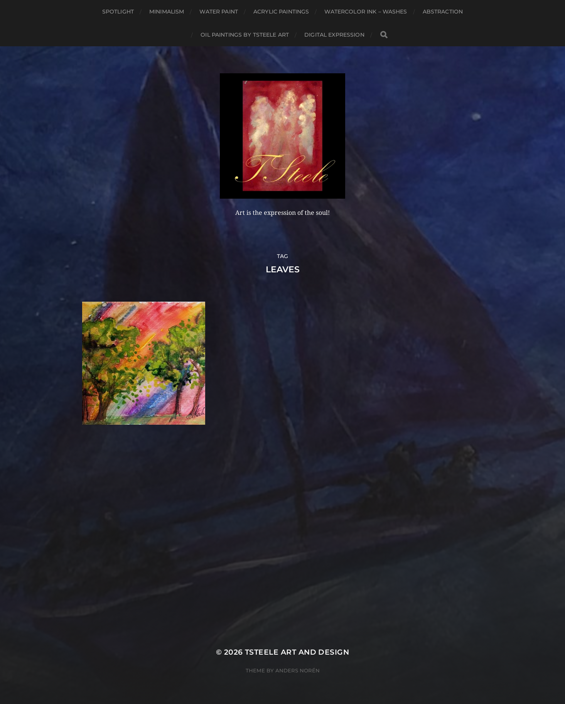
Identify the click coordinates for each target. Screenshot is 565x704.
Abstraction (443, 11)
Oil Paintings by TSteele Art (245, 34)
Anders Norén (297, 670)
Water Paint (218, 11)
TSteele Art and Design (297, 652)
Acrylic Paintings (281, 11)
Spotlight (118, 11)
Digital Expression (334, 34)
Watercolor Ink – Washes (365, 11)
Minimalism (166, 11)
